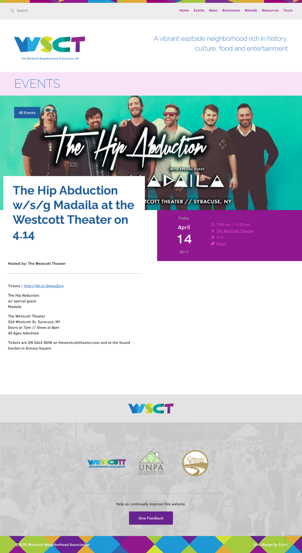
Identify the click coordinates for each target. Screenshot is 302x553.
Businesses (231, 10)
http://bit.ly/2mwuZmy (44, 285)
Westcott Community (49, 44)
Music (221, 243)
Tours (288, 10)
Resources (270, 10)
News (213, 10)
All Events (27, 112)
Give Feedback (151, 517)
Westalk (251, 10)
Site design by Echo (270, 544)
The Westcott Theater (235, 230)
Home (184, 10)
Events (199, 10)
